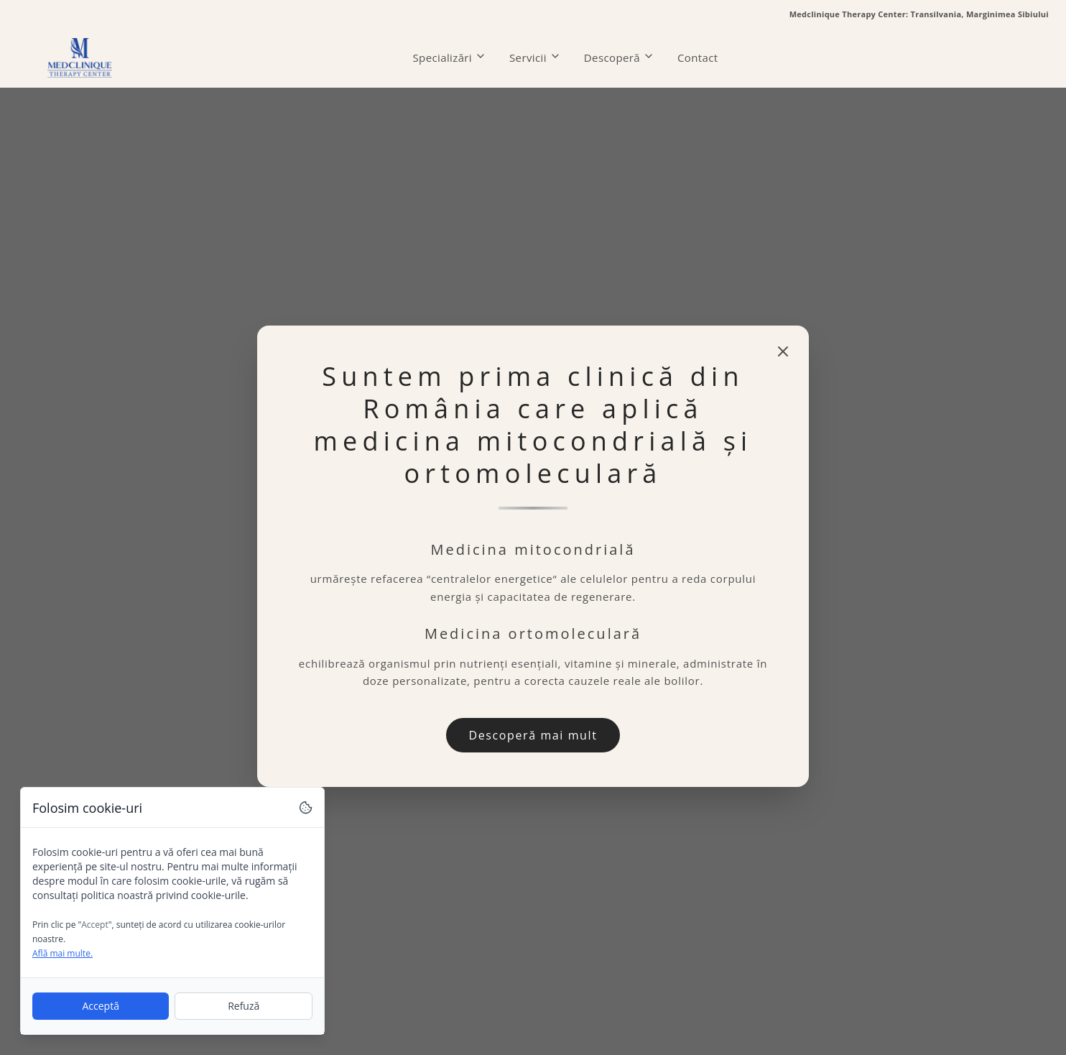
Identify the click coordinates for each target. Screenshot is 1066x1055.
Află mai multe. (62, 953)
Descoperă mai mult (533, 735)
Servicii (535, 57)
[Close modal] (783, 351)
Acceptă (100, 1006)
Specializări (450, 57)
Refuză (243, 1006)
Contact (697, 57)
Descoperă (619, 57)
